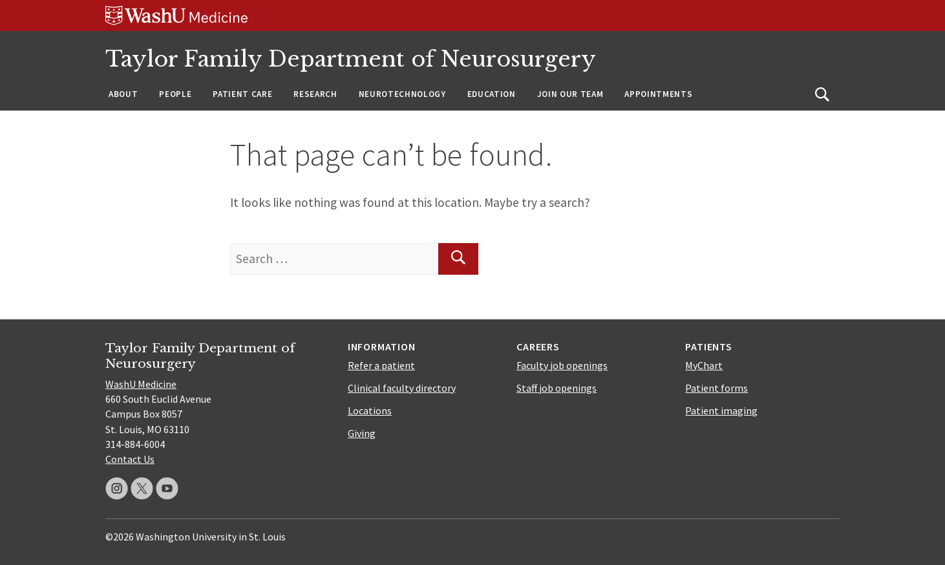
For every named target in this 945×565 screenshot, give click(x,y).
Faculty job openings (562, 365)
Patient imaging (721, 410)
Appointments (658, 94)
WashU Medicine (140, 384)
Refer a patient (381, 365)
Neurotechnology (402, 94)
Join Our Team (570, 94)
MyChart (704, 365)
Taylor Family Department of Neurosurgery (350, 59)
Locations (370, 410)
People (175, 94)
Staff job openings (556, 387)
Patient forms (716, 387)
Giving (362, 433)
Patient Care (242, 94)
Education (491, 94)
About (123, 94)
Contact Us (129, 459)
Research (315, 94)
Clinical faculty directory (402, 387)
